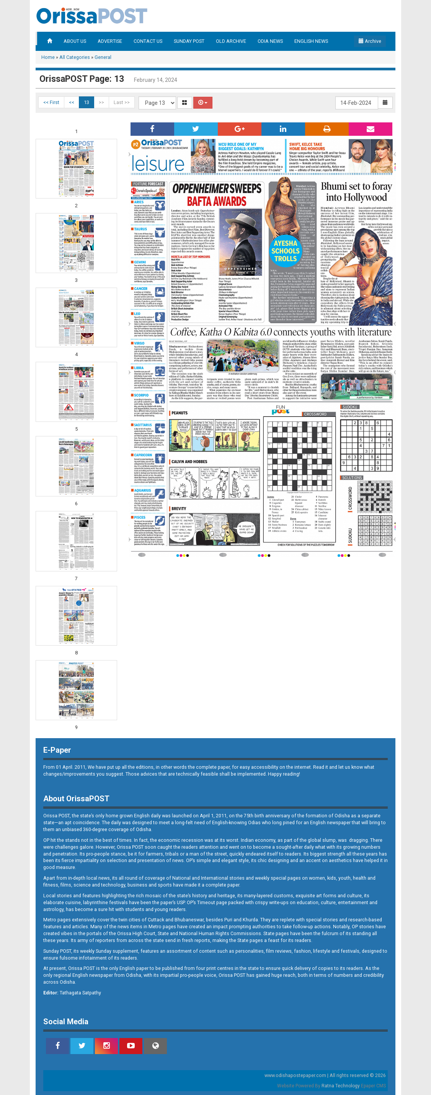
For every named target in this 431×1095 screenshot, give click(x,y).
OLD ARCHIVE (231, 41)
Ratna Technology (341, 1085)
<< (71, 102)
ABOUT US (75, 41)
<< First (51, 102)
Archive (370, 41)
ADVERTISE (110, 41)
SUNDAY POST (189, 41)
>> (101, 102)
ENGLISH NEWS (311, 41)
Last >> (122, 102)
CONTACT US (148, 41)
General (103, 57)
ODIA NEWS (270, 41)
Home (48, 57)
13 (86, 102)
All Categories (74, 57)
